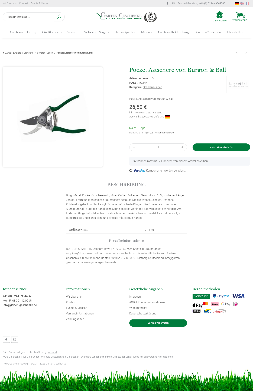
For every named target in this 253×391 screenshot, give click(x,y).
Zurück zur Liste (13, 52)
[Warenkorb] (240, 17)
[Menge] (158, 147)
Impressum (136, 296)
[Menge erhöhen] (182, 147)
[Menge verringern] (133, 147)
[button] (220, 17)
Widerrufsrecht (138, 308)
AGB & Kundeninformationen (147, 302)
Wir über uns (10, 3)
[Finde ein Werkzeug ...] (28, 16)
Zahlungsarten (75, 319)
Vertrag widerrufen (158, 322)
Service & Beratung (201, 3)
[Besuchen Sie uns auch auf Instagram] (14, 340)
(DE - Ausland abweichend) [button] (162, 133)
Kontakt (23, 3)
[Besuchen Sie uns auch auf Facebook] (6, 340)
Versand (157, 112)
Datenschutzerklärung (142, 313)
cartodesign (22, 363)
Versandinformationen (80, 313)
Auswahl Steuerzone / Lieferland (149, 116)
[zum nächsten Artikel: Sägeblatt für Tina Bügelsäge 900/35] (246, 53)
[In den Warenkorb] (5, 65)
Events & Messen (40, 3)
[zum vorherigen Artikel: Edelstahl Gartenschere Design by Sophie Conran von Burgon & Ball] (237, 53)
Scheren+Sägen (152, 87)
